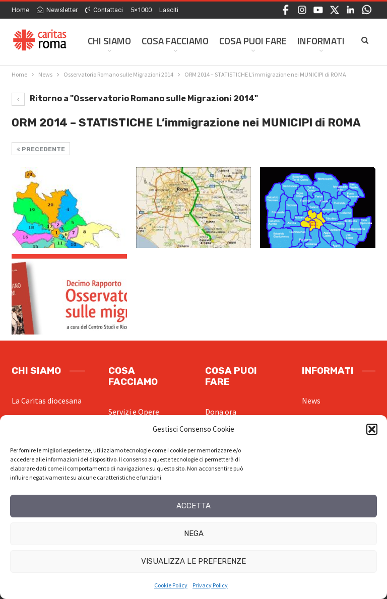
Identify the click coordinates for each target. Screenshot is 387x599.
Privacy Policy (210, 585)
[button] (372, 429)
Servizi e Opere (133, 412)
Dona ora (220, 412)
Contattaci (104, 10)
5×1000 (141, 10)
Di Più (309, 40)
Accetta (193, 505)
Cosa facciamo (175, 40)
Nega (194, 533)
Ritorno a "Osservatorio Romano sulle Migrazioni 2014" (135, 98)
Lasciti (168, 10)
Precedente (41, 149)
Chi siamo (109, 40)
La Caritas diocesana (47, 400)
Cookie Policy (170, 585)
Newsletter (57, 10)
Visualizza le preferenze (193, 561)
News (311, 400)
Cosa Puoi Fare (253, 40)
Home (20, 10)
